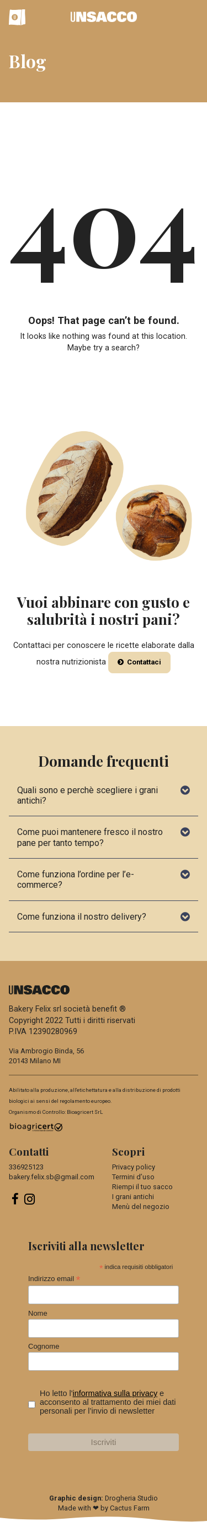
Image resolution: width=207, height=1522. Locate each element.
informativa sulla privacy (115, 1393)
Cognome (43, 1346)
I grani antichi (133, 1197)
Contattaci (139, 662)
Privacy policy (133, 1167)
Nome (37, 1313)
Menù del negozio (140, 1206)
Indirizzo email (54, 1279)
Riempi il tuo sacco (142, 1187)
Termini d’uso (133, 1177)
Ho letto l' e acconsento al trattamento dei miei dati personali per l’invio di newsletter (108, 1402)
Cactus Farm (130, 1508)
